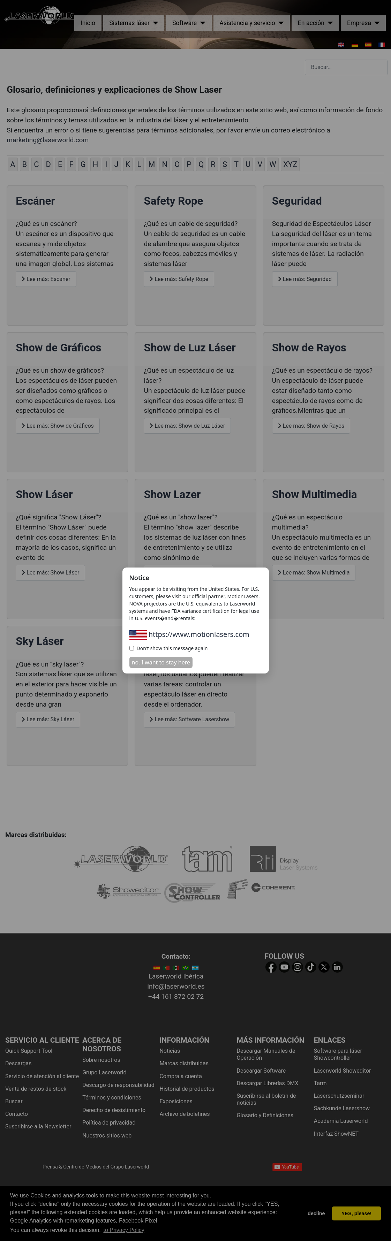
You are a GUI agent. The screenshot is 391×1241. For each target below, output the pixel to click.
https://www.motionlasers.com (189, 634)
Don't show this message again (168, 648)
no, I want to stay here (161, 662)
